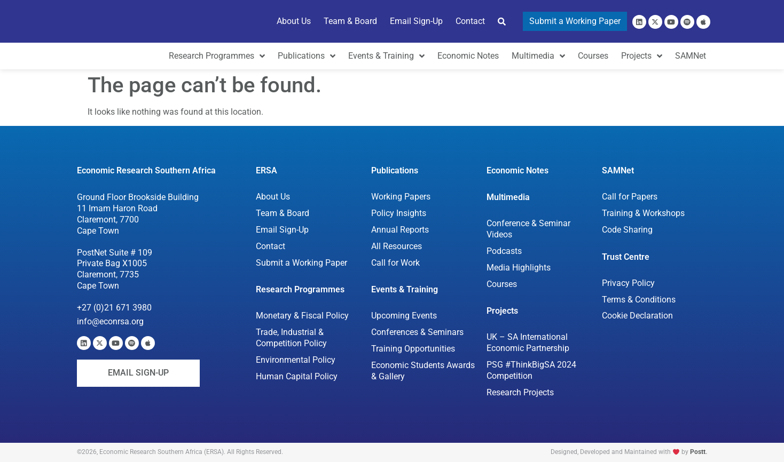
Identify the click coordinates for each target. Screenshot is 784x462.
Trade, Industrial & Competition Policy (291, 337)
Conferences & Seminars (417, 332)
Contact (270, 246)
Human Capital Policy (297, 376)
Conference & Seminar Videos (528, 229)
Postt (697, 452)
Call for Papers (629, 197)
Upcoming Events (404, 315)
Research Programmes (300, 289)
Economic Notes (517, 170)
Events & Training (404, 289)
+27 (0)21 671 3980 (114, 307)
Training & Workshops (643, 213)
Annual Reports (400, 230)
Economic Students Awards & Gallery (423, 370)
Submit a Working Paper (301, 263)
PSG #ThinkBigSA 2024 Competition (531, 370)
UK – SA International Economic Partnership (528, 342)
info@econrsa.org (110, 321)
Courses (502, 284)
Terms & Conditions (639, 299)
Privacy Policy (628, 283)
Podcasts (504, 251)
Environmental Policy (295, 360)
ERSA (266, 170)
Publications (394, 170)
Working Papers (400, 197)
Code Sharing (627, 230)
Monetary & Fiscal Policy (302, 315)
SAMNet (618, 170)
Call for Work (395, 263)
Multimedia (508, 197)
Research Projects (520, 392)
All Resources (396, 246)
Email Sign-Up (282, 230)
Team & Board (282, 213)
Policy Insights (398, 213)
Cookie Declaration (637, 315)
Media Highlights (519, 267)
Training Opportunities (413, 349)
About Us (273, 197)
